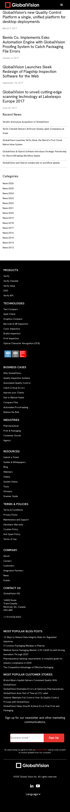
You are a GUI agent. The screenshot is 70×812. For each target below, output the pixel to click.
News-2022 (8, 203)
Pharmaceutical (11, 425)
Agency (7, 440)
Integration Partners (13, 570)
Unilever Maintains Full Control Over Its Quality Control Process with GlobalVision (31, 699)
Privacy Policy (10, 514)
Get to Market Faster (13, 397)
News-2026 (8, 183)
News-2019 (8, 217)
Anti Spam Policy (11, 534)
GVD (5, 290)
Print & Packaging (12, 430)
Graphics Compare (12, 318)
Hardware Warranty (13, 524)
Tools (6, 486)
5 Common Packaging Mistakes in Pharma (23, 645)
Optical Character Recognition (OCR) (21, 343)
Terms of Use (10, 539)
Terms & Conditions (13, 509)
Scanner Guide (10, 496)
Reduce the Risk (11, 412)
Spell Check (9, 314)
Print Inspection (11, 338)
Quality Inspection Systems (16, 378)
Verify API (8, 295)
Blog (5, 466)
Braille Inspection (11, 333)
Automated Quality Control (17, 382)
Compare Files (10, 402)
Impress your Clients (13, 392)
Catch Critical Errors (14, 387)
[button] (62, 5)
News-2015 (8, 237)
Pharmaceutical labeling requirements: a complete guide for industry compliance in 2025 (33, 660)
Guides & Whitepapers (14, 462)
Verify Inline (9, 285)
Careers (7, 560)
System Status (10, 481)
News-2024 (8, 193)
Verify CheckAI (10, 280)
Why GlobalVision (12, 373)
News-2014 (8, 242)
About (6, 555)
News (6, 575)
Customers (8, 565)
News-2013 (8, 247)
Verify (6, 276)
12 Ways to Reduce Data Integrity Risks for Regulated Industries (29, 639)
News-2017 (8, 227)
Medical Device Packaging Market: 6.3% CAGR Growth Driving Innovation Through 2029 (34, 652)
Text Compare (10, 309)
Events (6, 580)
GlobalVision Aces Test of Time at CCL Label (25, 693)
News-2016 (8, 232)
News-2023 (8, 198)
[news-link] (35, 17)
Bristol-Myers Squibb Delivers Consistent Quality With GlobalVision (30, 682)
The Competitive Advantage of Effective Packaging (28, 667)
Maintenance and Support (16, 519)
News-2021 (8, 208)
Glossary (7, 491)
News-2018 (8, 222)
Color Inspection (11, 328)
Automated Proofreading (15, 407)
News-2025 (8, 188)
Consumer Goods (12, 435)
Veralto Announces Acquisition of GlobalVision (26, 121)
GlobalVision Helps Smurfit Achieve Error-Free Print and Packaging (31, 708)
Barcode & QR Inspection (15, 323)
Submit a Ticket (11, 457)
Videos (6, 476)
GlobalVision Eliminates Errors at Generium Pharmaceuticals (33, 688)
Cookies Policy (10, 529)
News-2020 (8, 213)
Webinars (8, 471)
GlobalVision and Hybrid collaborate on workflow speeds (31, 162)
